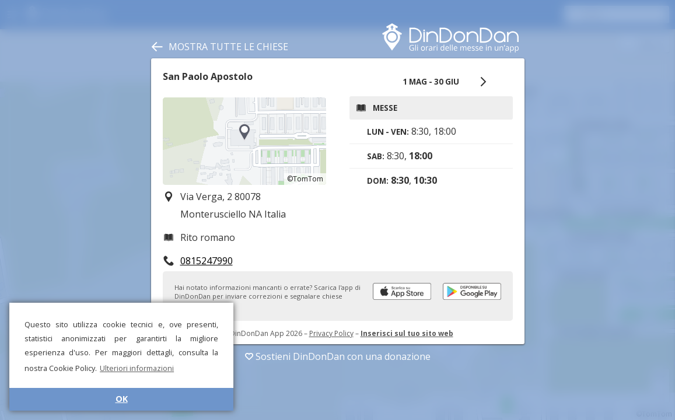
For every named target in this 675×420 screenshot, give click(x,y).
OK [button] (122, 398)
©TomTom (305, 179)
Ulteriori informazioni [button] (137, 368)
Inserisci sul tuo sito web (407, 333)
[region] (244, 141)
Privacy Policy (331, 333)
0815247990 (206, 260)
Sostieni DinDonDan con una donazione (338, 356)
